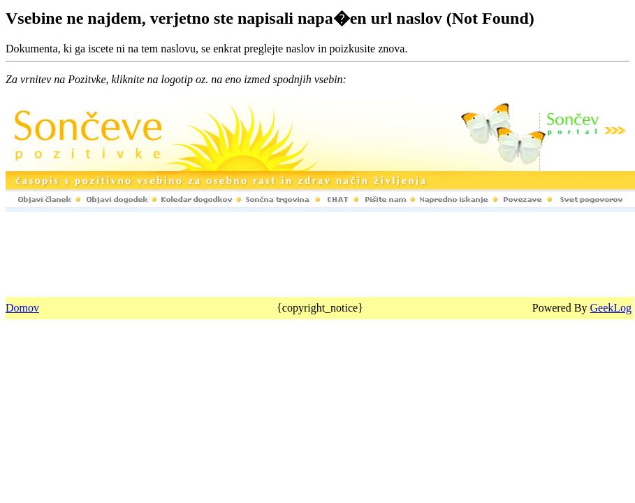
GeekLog (611, 308)
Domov (22, 308)
